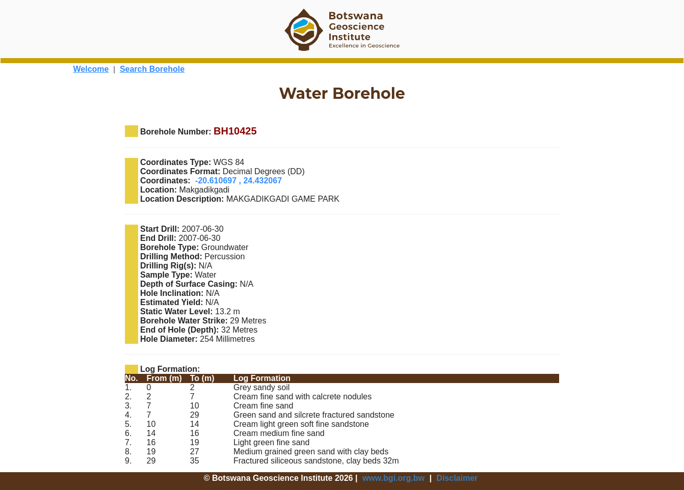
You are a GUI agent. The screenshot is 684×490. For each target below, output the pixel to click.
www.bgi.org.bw (393, 478)
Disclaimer (457, 478)
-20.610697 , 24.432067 (238, 180)
